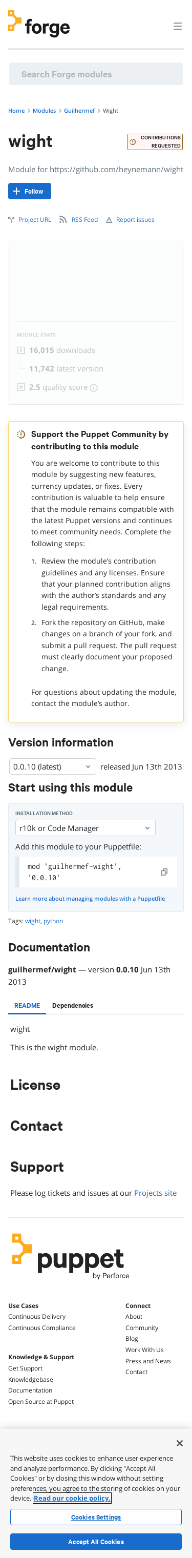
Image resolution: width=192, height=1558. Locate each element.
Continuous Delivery (37, 1316)
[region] (96, 1493)
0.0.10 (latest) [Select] (52, 766)
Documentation (30, 1390)
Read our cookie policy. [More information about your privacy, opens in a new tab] (72, 1498)
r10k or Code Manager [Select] (85, 828)
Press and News (148, 1361)
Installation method (44, 813)
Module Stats (36, 335)
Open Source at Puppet (41, 1401)
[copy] (165, 872)
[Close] (179, 1443)
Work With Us (144, 1349)
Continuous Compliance (42, 1327)
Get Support (25, 1368)
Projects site (155, 1193)
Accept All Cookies (96, 1542)
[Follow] (29, 191)
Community (141, 1327)
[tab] (27, 1005)
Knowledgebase (30, 1379)
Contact (136, 1371)
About (133, 1316)
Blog (131, 1338)
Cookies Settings (96, 1517)
